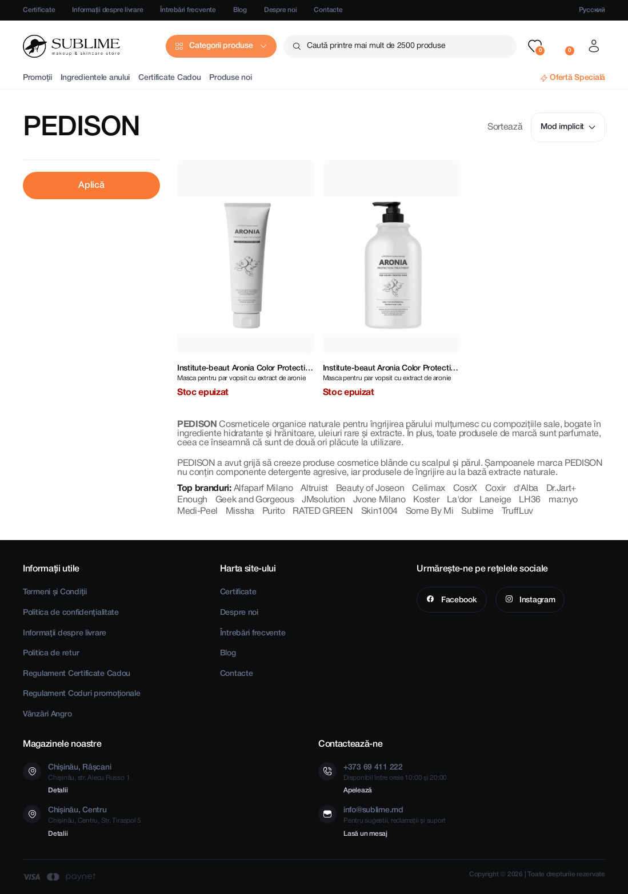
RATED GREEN (323, 512)
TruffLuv (517, 512)
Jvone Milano (379, 500)
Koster (426, 500)
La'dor (459, 500)
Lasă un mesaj (365, 834)
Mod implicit (568, 127)
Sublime (477, 512)
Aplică (91, 186)
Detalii (57, 790)
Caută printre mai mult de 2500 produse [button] (376, 46)
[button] (534, 46)
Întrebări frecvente (187, 10)
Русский (592, 10)
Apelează (357, 790)
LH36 (530, 500)
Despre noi (280, 10)
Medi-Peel (197, 512)
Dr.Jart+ (561, 489)
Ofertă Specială (577, 78)
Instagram (536, 600)
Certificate (39, 10)
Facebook (458, 600)
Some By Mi (430, 512)
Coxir (495, 489)
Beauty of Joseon (370, 489)
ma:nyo (563, 500)
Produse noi (230, 78)
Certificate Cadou (169, 78)
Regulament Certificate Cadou (76, 674)
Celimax (428, 489)
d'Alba (526, 489)
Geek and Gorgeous (254, 500)
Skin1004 (379, 512)
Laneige (495, 500)
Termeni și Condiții (55, 592)
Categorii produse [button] (221, 46)
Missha (240, 512)
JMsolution (323, 500)
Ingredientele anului (95, 78)
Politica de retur (51, 653)
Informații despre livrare (107, 10)
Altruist (314, 489)
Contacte (328, 10)
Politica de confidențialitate (71, 613)
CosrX (465, 489)
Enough (192, 500)
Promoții (37, 78)
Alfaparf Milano (263, 489)
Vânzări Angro (47, 714)
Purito (273, 512)
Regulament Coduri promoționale (82, 694)
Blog (240, 10)
